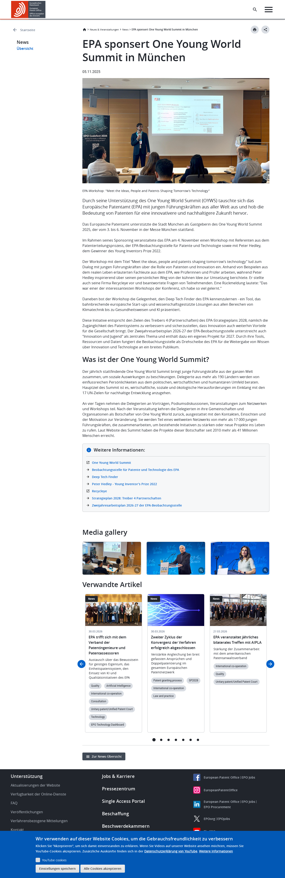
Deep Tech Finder (105, 477)
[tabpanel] (112, 558)
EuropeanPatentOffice (221, 790)
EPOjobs (223, 819)
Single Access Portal (123, 801)
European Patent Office (221, 777)
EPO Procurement (217, 807)
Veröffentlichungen (27, 811)
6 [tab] (191, 740)
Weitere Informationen (216, 851)
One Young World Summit (111, 462)
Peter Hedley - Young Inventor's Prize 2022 (124, 484)
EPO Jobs (248, 777)
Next (270, 664)
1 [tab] (154, 740)
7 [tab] (198, 740)
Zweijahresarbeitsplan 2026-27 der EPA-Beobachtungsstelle (137, 505)
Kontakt (17, 829)
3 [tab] (169, 740)
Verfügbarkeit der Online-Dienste (38, 794)
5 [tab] (183, 740)
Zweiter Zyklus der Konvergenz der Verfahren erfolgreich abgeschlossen (173, 642)
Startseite (27, 30)
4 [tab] (176, 740)
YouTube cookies (54, 860)
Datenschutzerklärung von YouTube (170, 851)
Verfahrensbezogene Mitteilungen (39, 820)
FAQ (14, 803)
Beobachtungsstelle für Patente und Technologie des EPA (135, 470)
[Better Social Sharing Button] (265, 30)
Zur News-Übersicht (107, 756)
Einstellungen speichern (57, 868)
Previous (81, 664)
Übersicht (25, 48)
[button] (46, 9)
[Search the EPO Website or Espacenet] (255, 10)
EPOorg (209, 819)
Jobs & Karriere (118, 776)
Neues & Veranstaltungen (104, 29)
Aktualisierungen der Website (35, 785)
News (125, 29)
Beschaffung (115, 814)
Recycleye (99, 491)
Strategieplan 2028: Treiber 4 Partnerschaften (126, 498)
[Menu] (268, 9)
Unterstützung (27, 776)
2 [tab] (161, 740)
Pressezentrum (118, 789)
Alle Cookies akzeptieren (102, 868)
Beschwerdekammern (126, 826)
